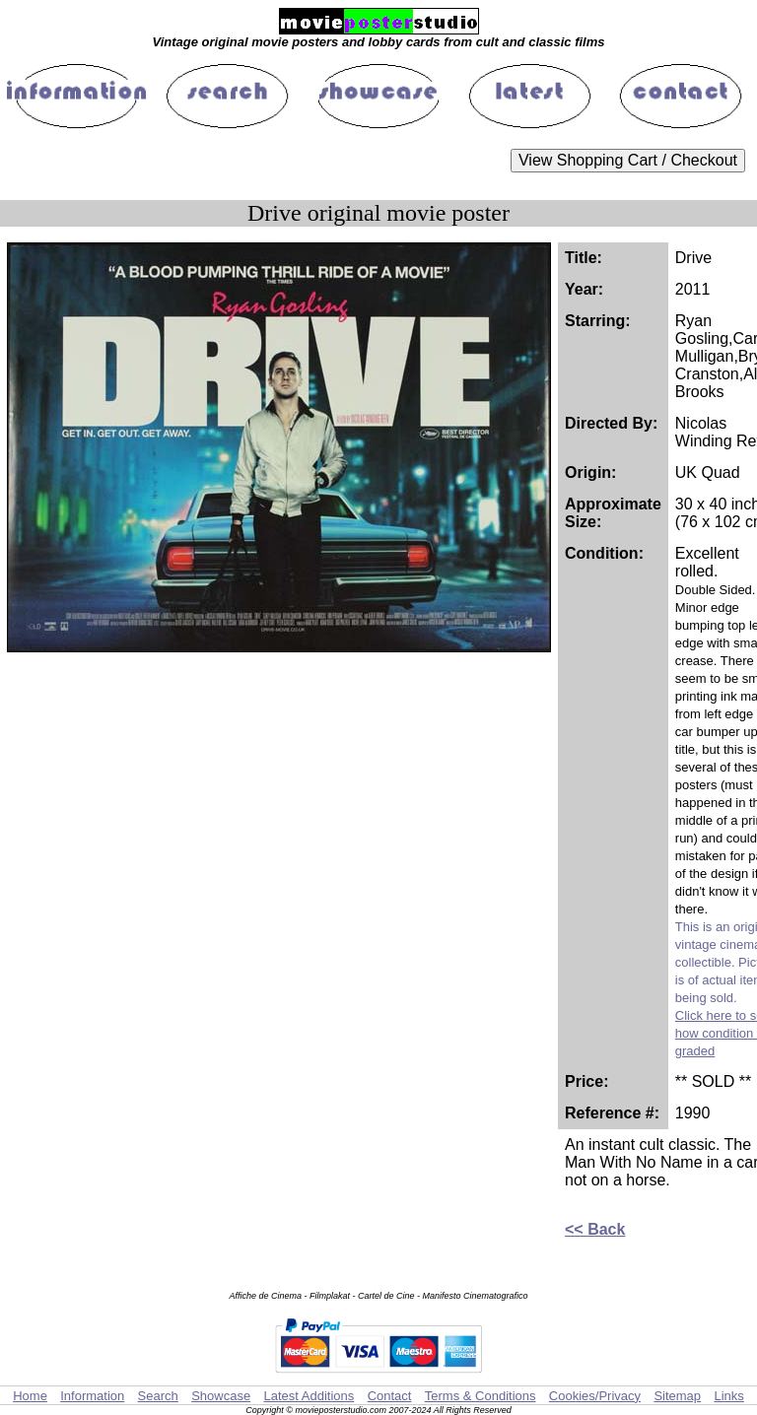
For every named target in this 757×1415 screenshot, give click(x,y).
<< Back (595, 1229)
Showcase (220, 1395)
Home (30, 1395)
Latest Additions (308, 1395)
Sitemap (677, 1395)
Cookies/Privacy (595, 1395)
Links (728, 1395)
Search (158, 1395)
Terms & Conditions (480, 1395)
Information (92, 1395)
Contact (390, 1395)
